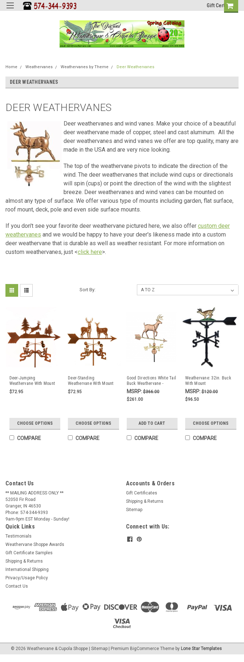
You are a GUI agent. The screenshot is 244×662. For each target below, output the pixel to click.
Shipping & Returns (144, 501)
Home (11, 67)
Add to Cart (152, 423)
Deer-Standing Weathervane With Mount (91, 380)
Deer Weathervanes (135, 67)
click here (90, 251)
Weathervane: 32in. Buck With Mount (208, 380)
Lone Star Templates (201, 648)
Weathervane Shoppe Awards (34, 544)
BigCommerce (144, 648)
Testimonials (18, 536)
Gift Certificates (141, 493)
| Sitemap (98, 648)
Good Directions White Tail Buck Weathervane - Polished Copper (151, 380)
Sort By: (87, 289)
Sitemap (134, 509)
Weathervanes (39, 67)
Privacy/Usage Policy (26, 577)
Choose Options (35, 423)
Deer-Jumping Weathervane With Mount (32, 380)
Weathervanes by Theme (85, 67)
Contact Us (16, 586)
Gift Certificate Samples (29, 552)
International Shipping (27, 569)
